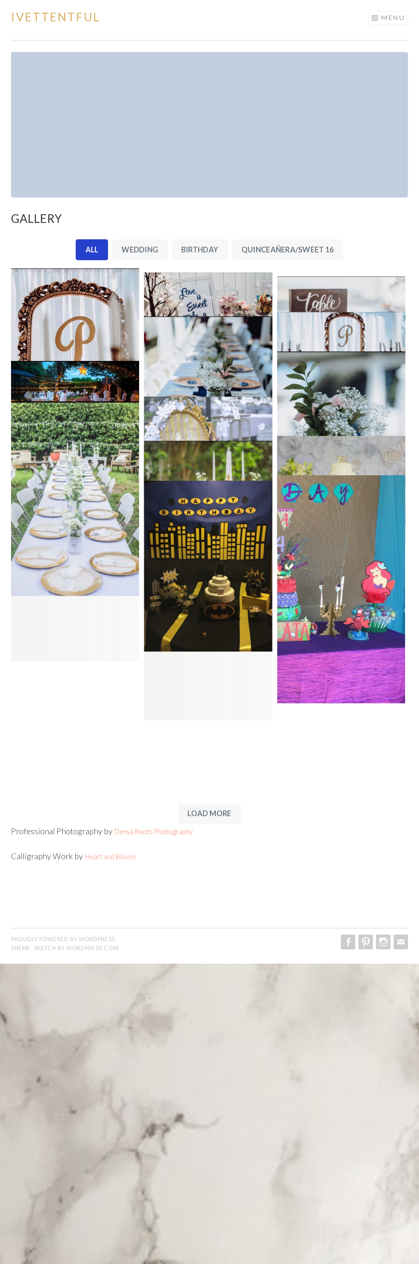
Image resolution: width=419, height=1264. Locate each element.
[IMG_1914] (209, 311)
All (92, 249)
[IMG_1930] (75, 848)
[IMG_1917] (209, 458)
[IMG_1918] (344, 549)
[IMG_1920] (209, 604)
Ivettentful (55, 17)
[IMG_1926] (344, 694)
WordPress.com (92, 1248)
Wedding (140, 249)
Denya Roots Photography (160, 1131)
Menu (393, 17)
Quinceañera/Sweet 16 (287, 249)
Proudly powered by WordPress (63, 1239)
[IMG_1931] (344, 857)
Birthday (199, 249)
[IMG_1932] (209, 832)
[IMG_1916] (344, 403)
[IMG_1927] (209, 697)
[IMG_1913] (75, 365)
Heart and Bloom (114, 1156)
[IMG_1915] (344, 311)
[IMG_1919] (75, 512)
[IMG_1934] (209, 1009)
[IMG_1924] (75, 660)
